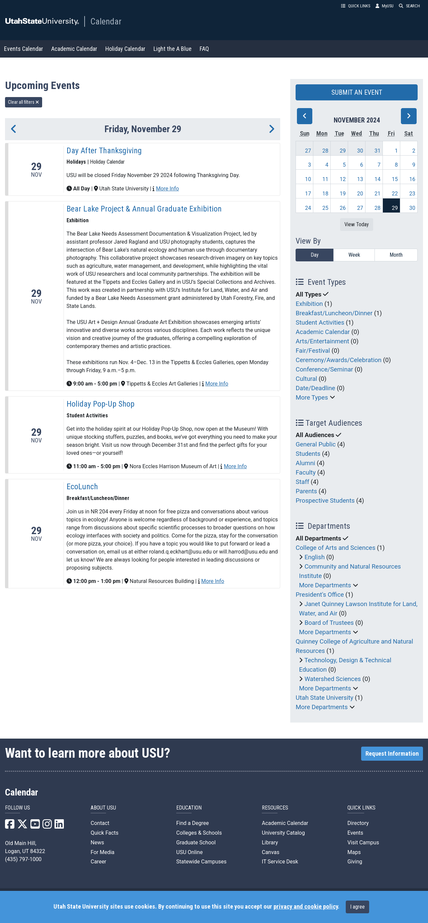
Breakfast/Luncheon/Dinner (334, 313)
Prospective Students (325, 500)
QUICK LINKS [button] (355, 5)
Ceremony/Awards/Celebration (339, 360)
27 (308, 151)
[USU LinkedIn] (59, 826)
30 (360, 151)
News (97, 842)
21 (377, 193)
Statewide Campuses (201, 861)
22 (395, 193)
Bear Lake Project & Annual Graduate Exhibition (144, 209)
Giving (354, 861)
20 (360, 193)
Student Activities (320, 322)
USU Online (189, 852)
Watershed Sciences (333, 679)
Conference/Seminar (324, 369)
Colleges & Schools (199, 833)
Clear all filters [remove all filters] (23, 102)
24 (308, 208)
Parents (306, 491)
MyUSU (385, 5)
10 (308, 179)
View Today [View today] (356, 224)
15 (395, 179)
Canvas (271, 852)
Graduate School (196, 842)
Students (308, 453)
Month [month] (396, 255)
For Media (102, 852)
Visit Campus (363, 842)
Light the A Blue (172, 48)
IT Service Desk (280, 861)
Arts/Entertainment (322, 341)
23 (412, 193)
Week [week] (354, 255)
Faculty (306, 472)
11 (325, 179)
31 (377, 151)
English (315, 557)
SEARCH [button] (409, 5)
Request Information (392, 753)
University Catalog (283, 833)
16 (412, 179)
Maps (354, 852)
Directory (358, 823)
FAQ (204, 48)
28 (325, 151)
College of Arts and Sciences (335, 548)
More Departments (325, 585)
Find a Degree (192, 823)
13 (360, 179)
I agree (357, 907)
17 (308, 193)
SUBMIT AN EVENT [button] (356, 92)
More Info (167, 188)
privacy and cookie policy (306, 906)
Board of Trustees (329, 622)
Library (270, 842)
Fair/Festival (313, 350)
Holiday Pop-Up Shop (100, 404)
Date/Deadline (315, 388)
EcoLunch (82, 486)
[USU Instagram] (47, 826)
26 (343, 208)
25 (325, 208)
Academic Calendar (74, 48)
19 (343, 193)
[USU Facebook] (9, 826)
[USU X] (22, 826)
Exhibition (309, 304)
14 (377, 179)
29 (343, 151)
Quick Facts (104, 833)
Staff (302, 482)
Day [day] (315, 255)
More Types (312, 397)
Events (355, 833)
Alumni (305, 463)
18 (325, 193)
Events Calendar (23, 48)
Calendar (105, 21)
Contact (100, 823)
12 (343, 179)
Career (98, 861)
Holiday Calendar (125, 48)
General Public (315, 444)
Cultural (306, 379)
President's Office (320, 594)
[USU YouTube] (35, 826)
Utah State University (324, 697)
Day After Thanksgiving (104, 150)
